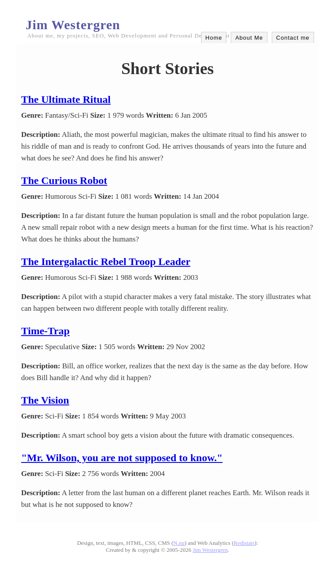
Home (213, 37)
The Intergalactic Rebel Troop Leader (105, 261)
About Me (249, 37)
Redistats (244, 543)
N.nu (179, 543)
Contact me (292, 37)
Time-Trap (45, 330)
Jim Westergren (72, 24)
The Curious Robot (64, 180)
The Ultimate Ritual (65, 99)
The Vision (45, 400)
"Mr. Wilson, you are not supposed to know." (121, 457)
